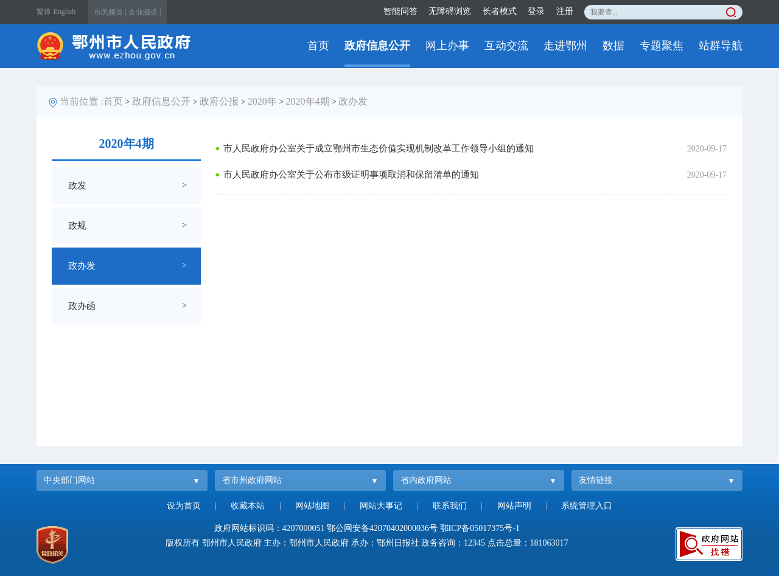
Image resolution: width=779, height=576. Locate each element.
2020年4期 (308, 101)
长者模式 (500, 11)
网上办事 (447, 46)
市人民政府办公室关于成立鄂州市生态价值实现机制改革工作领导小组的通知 (378, 148)
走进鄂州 (565, 46)
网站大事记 (381, 505)
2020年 (262, 101)
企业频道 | (144, 12)
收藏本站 (248, 505)
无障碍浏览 (449, 11)
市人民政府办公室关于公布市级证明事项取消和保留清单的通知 (351, 174)
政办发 (353, 101)
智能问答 (400, 11)
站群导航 (720, 46)
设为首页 (184, 505)
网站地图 (312, 505)
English (65, 11)
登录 (536, 11)
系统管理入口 (586, 505)
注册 (564, 11)
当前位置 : (81, 101)
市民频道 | (110, 12)
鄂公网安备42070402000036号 (382, 528)
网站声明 (514, 505)
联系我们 (450, 505)
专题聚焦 (661, 46)
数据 (613, 46)
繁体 (44, 11)
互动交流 (506, 46)
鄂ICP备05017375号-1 (480, 528)
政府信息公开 (377, 46)
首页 (318, 46)
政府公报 (219, 101)
